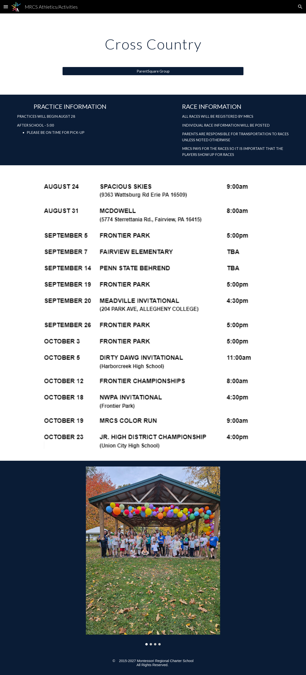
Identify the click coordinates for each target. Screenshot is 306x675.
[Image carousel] (153, 555)
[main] (153, 44)
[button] (6, 6)
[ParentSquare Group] (153, 71)
